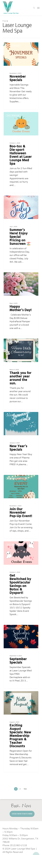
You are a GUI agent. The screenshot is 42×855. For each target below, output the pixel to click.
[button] (38, 8)
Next (25, 789)
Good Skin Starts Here (22, 814)
